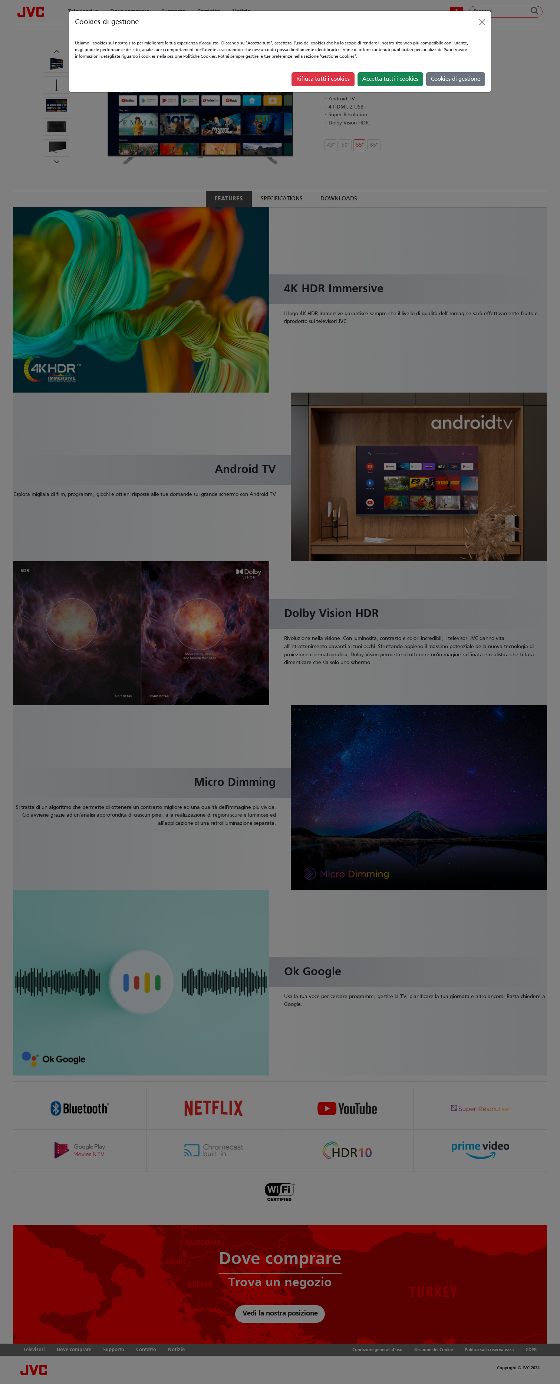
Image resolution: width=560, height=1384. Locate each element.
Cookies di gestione (455, 79)
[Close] (482, 22)
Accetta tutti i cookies (390, 79)
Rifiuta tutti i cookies (323, 79)
